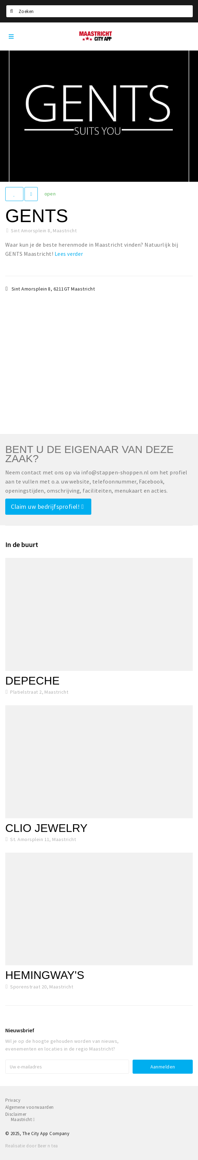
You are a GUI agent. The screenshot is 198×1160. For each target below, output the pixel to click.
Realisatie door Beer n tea (31, 1146)
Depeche (32, 680)
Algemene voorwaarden (29, 1107)
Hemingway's (44, 975)
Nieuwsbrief (19, 1030)
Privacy (12, 1100)
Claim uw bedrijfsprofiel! (47, 506)
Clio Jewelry (46, 828)
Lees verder (69, 253)
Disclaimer (16, 1114)
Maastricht (23, 1119)
